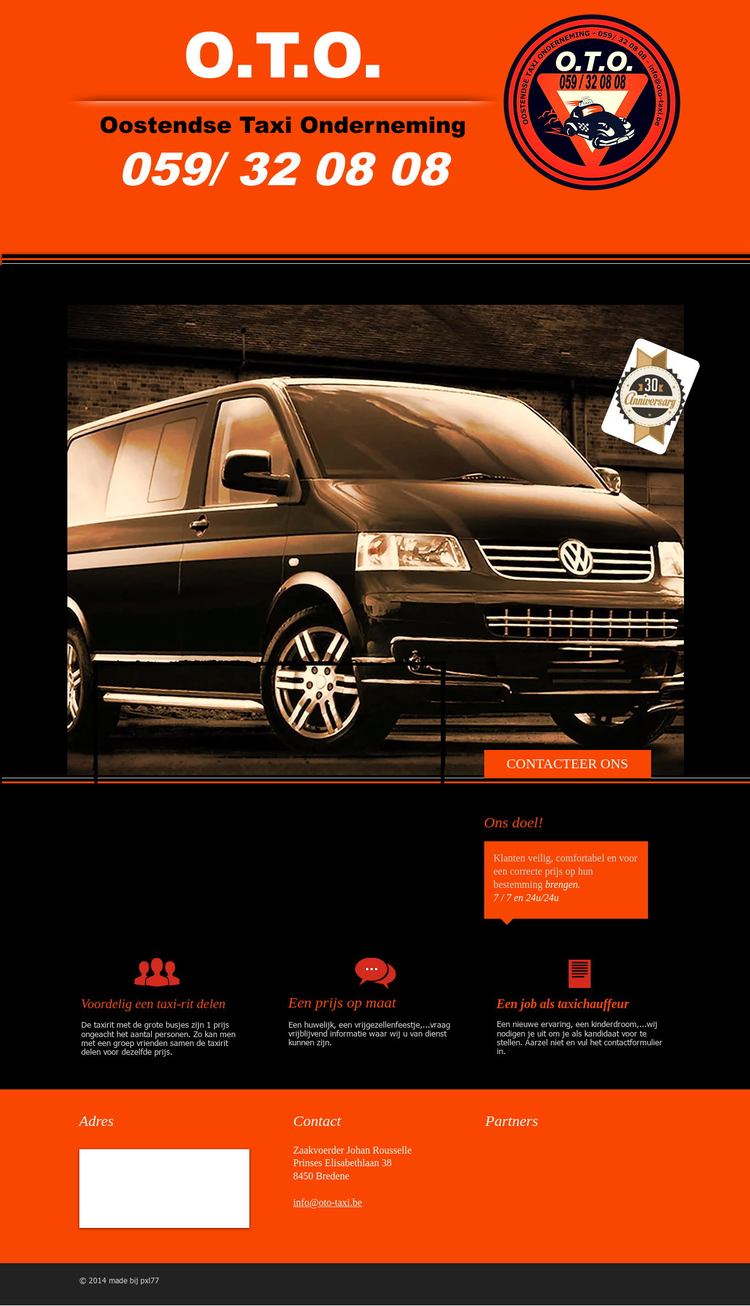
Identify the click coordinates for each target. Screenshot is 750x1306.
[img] (519, 1175)
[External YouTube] (269, 800)
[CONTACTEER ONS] (567, 764)
